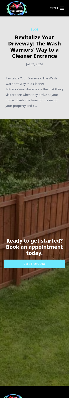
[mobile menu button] (62, 8)
